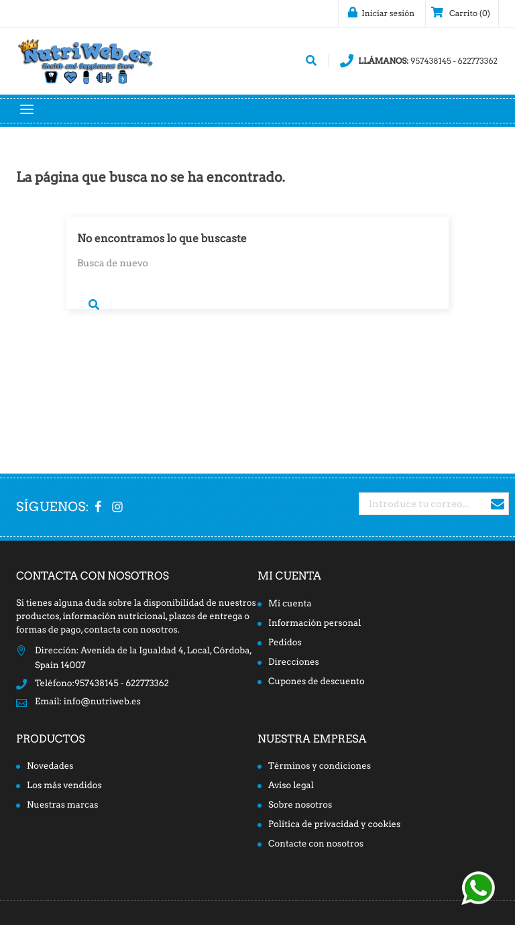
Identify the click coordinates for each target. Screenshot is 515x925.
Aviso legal (291, 786)
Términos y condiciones (319, 766)
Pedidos (285, 643)
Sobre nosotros (300, 805)
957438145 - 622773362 (419, 61)
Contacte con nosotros (315, 844)
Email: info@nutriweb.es (88, 702)
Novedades (50, 766)
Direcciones (293, 662)
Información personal (314, 623)
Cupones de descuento (316, 682)
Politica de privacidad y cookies (334, 825)
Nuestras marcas (63, 805)
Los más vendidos (64, 786)
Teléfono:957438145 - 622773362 (102, 684)
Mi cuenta (289, 575)
